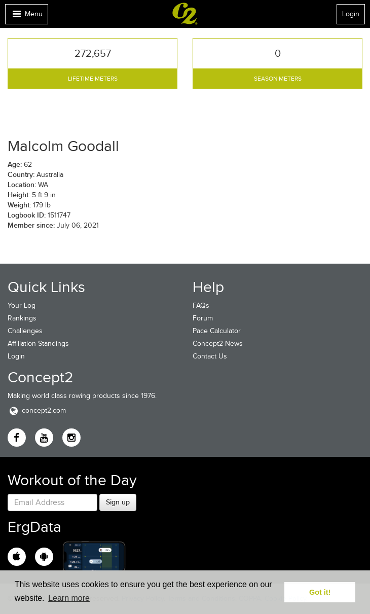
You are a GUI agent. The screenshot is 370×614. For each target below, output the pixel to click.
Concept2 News (218, 343)
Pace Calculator (217, 331)
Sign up (118, 502)
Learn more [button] (69, 598)
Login (350, 14)
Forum (203, 318)
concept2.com (37, 410)
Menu (26, 16)
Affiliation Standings (38, 343)
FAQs (201, 305)
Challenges (25, 331)
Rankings (22, 318)
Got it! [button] (319, 592)
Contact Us (210, 356)
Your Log (21, 305)
